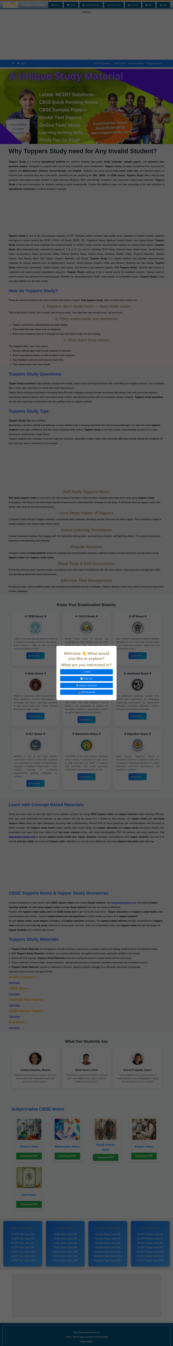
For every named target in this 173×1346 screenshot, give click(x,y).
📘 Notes (86, 672)
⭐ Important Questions (86, 685)
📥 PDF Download (86, 692)
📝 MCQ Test (86, 678)
